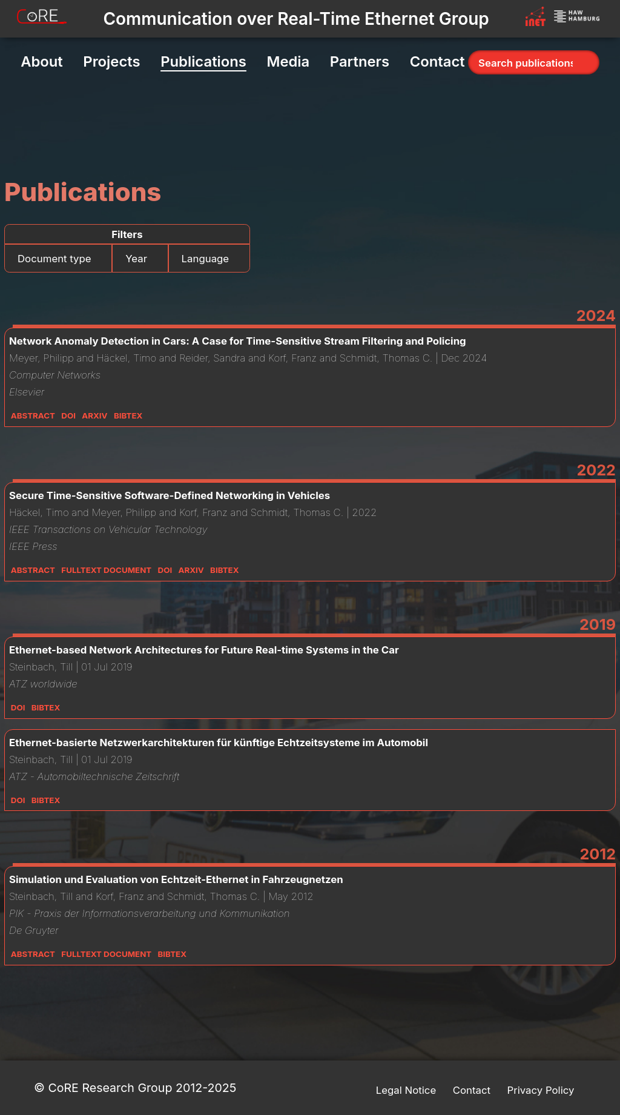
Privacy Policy (540, 1090)
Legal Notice (406, 1090)
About (42, 61)
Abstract (33, 415)
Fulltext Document (106, 570)
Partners (359, 61)
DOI (68, 415)
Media (287, 61)
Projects (111, 61)
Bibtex (128, 415)
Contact (437, 61)
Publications (203, 61)
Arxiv (94, 415)
